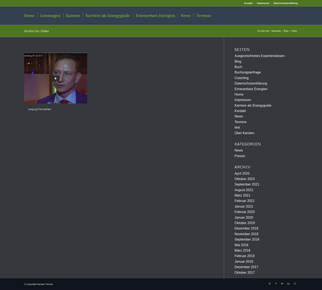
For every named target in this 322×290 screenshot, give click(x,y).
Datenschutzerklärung (286, 3)
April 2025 (242, 173)
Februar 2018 (245, 256)
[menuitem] (248, 3)
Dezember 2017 (246, 267)
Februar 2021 (245, 201)
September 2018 (247, 239)
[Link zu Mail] (282, 283)
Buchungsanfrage (248, 72)
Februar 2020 (245, 212)
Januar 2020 (244, 217)
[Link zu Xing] (269, 283)
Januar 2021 (244, 206)
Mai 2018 (241, 245)
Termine (240, 122)
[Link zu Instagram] (295, 283)
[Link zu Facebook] (276, 283)
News (239, 116)
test (237, 127)
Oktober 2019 (245, 223)
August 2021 (244, 190)
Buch (238, 67)
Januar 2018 (244, 261)
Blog (238, 61)
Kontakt (248, 3)
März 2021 (242, 195)
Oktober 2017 (245, 272)
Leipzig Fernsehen (39, 109)
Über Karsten (244, 133)
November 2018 (246, 234)
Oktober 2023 (245, 179)
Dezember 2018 (246, 228)
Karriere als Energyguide (253, 105)
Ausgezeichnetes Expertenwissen (259, 56)
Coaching (242, 78)
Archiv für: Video (36, 31)
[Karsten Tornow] (278, 15)
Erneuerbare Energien (251, 89)
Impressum (263, 3)
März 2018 (242, 250)
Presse (240, 156)
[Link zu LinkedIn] (288, 283)
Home (239, 94)
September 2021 (247, 184)
